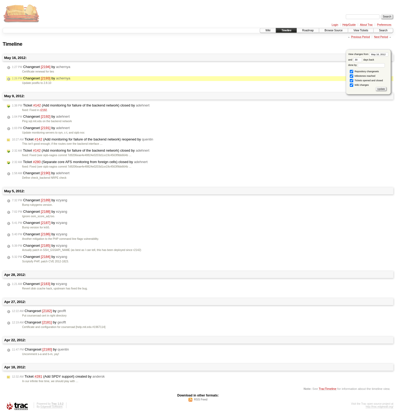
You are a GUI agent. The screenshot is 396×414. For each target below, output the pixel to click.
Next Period (381, 37)
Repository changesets (364, 71)
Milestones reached (362, 76)
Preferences (384, 24)
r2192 (43, 110)
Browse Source (334, 30)
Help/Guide (349, 24)
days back (363, 59)
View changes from (368, 54)
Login (335, 24)
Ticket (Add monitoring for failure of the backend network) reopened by (82, 139)
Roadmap (308, 30)
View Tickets (361, 30)
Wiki (267, 30)
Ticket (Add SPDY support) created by (58, 376)
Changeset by (41, 67)
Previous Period (360, 37)
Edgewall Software (51, 406)
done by (366, 65)
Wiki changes (359, 85)
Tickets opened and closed (366, 80)
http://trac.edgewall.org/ (379, 406)
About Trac (366, 24)
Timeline (286, 30)
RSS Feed (200, 399)
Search (383, 30)
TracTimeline (328, 388)
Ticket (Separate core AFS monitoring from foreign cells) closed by (80, 162)
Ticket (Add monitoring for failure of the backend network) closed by (81, 105)
